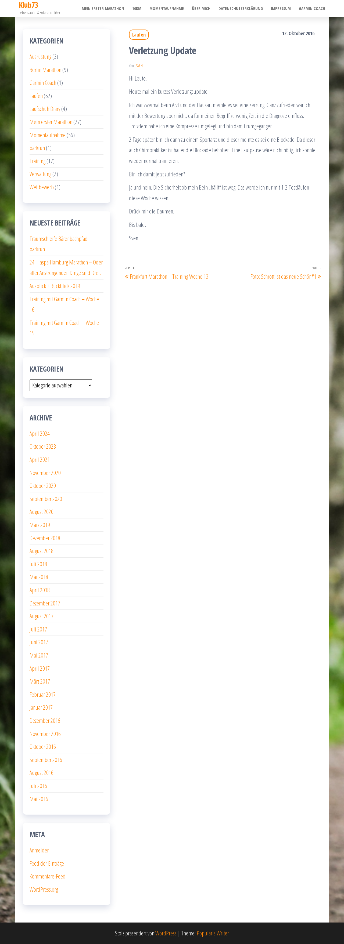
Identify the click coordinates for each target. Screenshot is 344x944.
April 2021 (40, 459)
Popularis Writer (213, 933)
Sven (139, 65)
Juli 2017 (38, 629)
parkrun (37, 148)
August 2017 (41, 616)
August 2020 (41, 511)
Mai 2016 (39, 799)
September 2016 (46, 760)
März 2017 (40, 681)
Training (37, 161)
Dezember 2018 (45, 538)
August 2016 (41, 772)
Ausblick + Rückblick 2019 (55, 286)
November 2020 (45, 473)
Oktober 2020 (43, 485)
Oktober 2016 (43, 746)
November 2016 (45, 733)
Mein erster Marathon (103, 8)
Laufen (139, 34)
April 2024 (40, 433)
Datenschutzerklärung (240, 8)
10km (136, 8)
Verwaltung (40, 174)
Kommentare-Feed (48, 876)
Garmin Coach (312, 8)
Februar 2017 (43, 694)
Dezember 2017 (45, 603)
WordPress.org (44, 889)
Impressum (281, 8)
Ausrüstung (40, 56)
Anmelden (39, 850)
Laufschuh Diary (45, 108)
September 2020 (46, 499)
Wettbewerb (42, 187)
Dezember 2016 (45, 720)
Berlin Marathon (45, 70)
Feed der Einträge (47, 863)
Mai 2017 (39, 655)
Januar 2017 (41, 707)
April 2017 (40, 668)
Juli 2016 (38, 786)
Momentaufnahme (166, 8)
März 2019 (40, 525)
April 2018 (40, 590)
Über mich (201, 8)
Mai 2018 (39, 577)
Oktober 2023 (43, 446)
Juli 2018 (38, 564)
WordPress (166, 933)
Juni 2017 (39, 642)
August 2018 (41, 551)
